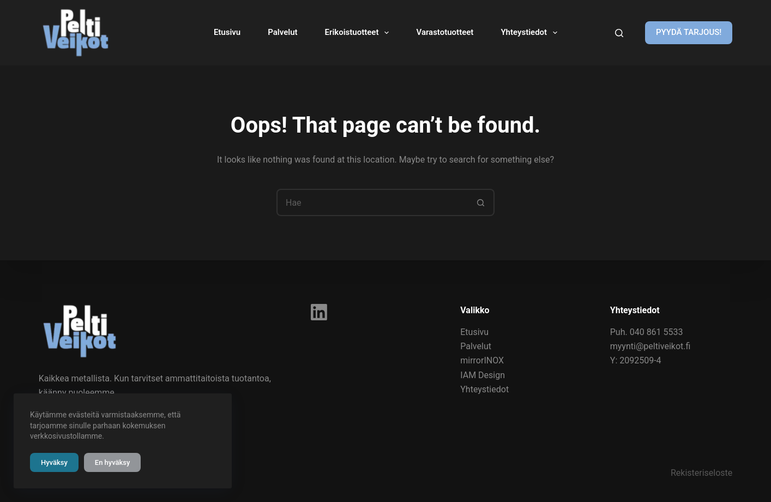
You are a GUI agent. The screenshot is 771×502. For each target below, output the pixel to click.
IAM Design (482, 375)
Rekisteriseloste (701, 473)
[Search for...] (371, 202)
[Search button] (481, 202)
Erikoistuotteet (359, 32)
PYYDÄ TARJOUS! (688, 32)
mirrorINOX (482, 360)
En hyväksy (112, 462)
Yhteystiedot (531, 32)
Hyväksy (54, 462)
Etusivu (227, 32)
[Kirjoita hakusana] (619, 33)
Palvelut (282, 32)
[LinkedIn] (319, 312)
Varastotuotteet (444, 32)
